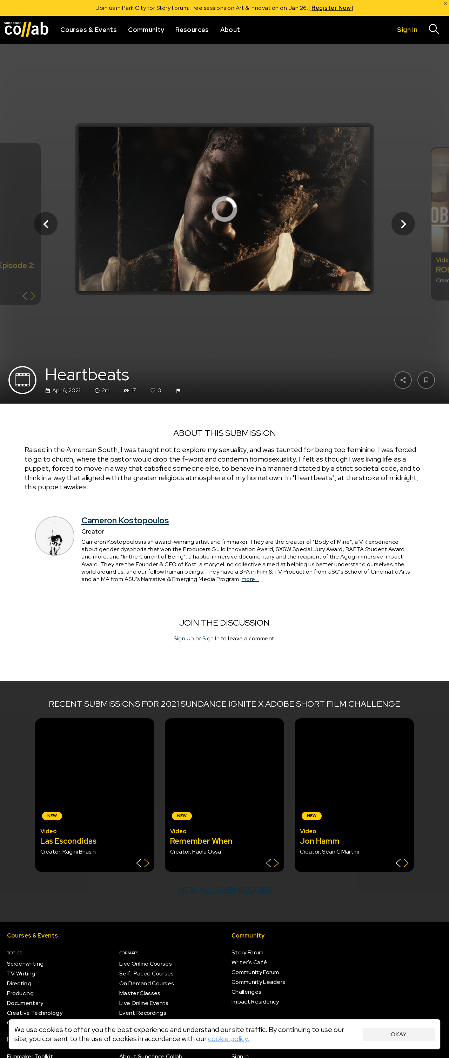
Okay (399, 1034)
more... (250, 579)
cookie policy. (228, 1038)
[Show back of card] (28, 297)
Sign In (211, 638)
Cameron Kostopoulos (125, 520)
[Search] (434, 30)
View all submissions (225, 889)
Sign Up (184, 638)
